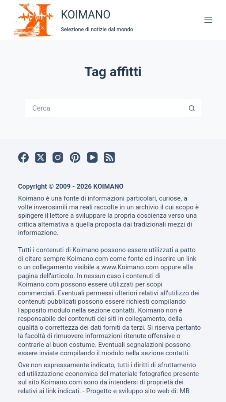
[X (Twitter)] (40, 157)
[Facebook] (23, 157)
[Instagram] (58, 157)
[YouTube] (92, 157)
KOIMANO (86, 14)
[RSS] (109, 157)
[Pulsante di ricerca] (192, 108)
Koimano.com (87, 259)
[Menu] (208, 20)
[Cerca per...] (104, 108)
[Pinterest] (75, 157)
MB (184, 391)
